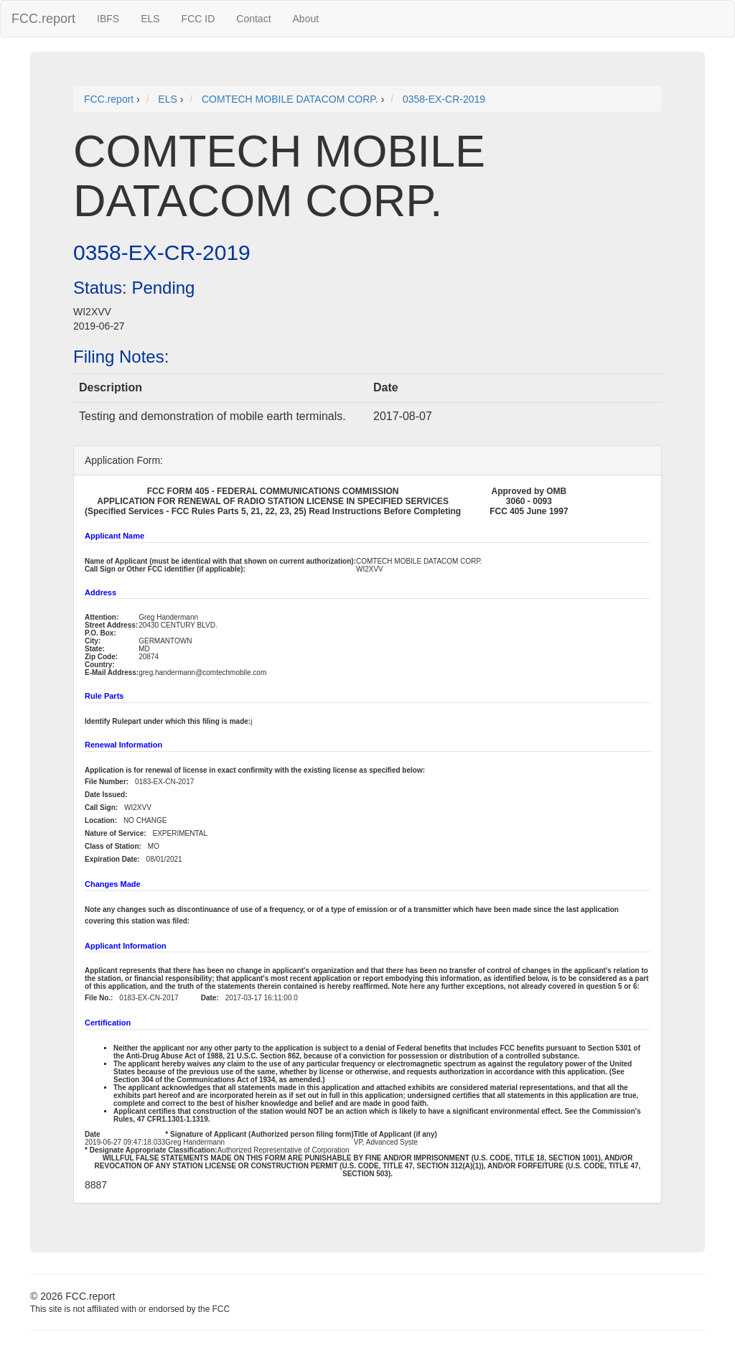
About (306, 18)
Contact (253, 18)
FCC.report (43, 18)
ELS (150, 18)
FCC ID (198, 18)
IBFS (108, 18)
